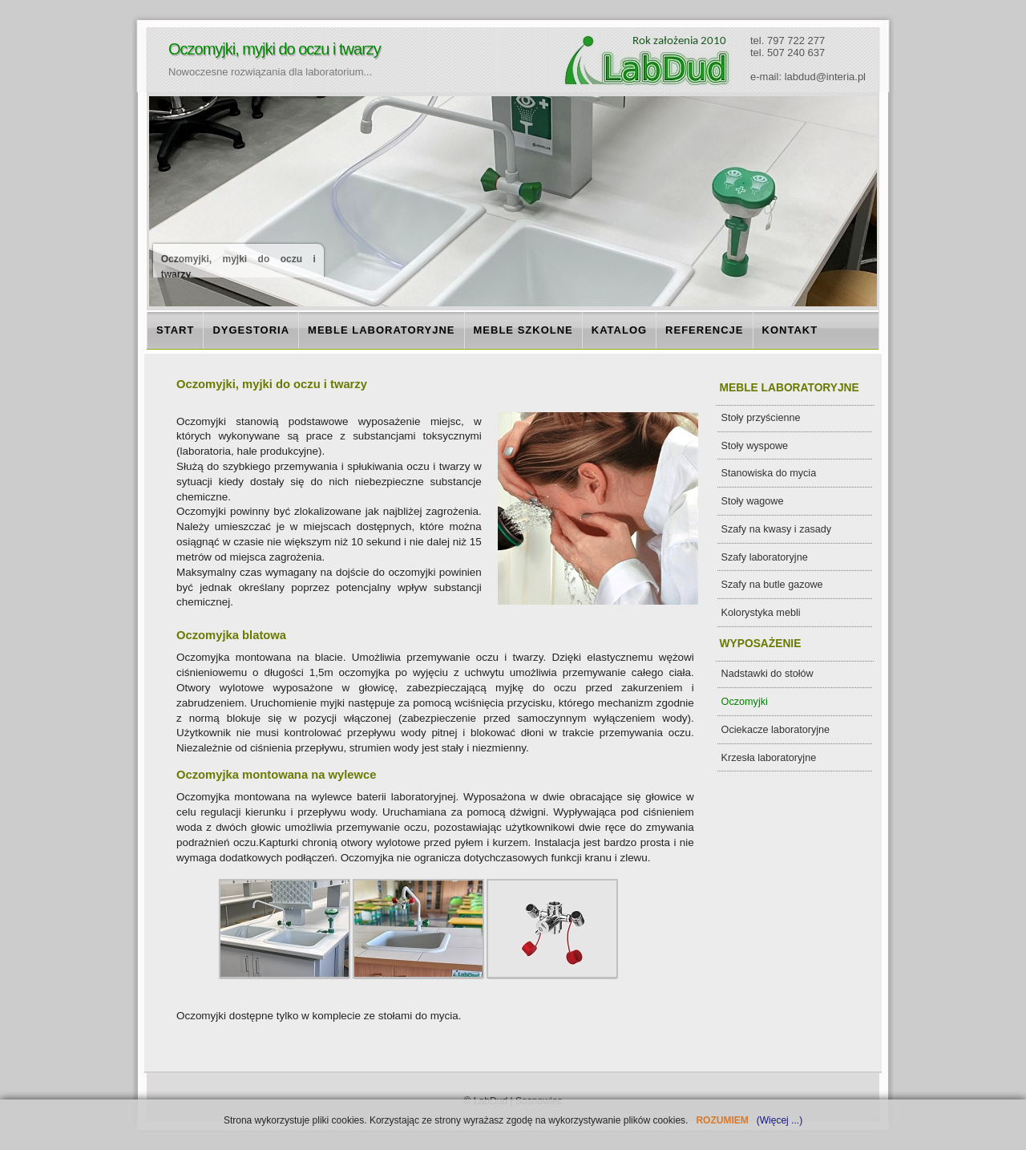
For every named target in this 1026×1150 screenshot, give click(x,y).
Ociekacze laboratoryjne (775, 729)
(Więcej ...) (777, 1120)
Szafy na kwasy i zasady (776, 529)
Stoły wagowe (752, 501)
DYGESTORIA (250, 330)
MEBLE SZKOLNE (523, 330)
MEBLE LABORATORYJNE (381, 330)
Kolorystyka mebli (761, 612)
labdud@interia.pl (825, 77)
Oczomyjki (744, 701)
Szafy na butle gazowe (772, 584)
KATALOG (619, 330)
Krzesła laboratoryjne (769, 757)
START (175, 330)
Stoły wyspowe (755, 445)
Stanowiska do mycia (769, 473)
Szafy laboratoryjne (764, 557)
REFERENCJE (704, 330)
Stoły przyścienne (761, 417)
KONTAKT (790, 330)
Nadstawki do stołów (767, 673)
